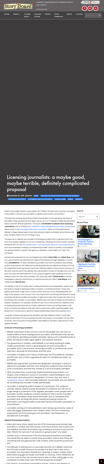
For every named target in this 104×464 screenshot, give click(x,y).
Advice (16, 14)
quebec (70, 199)
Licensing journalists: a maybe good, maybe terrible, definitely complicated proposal (49, 183)
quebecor (78, 199)
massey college (60, 199)
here (68, 310)
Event (36, 196)
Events (47, 14)
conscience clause (16, 379)
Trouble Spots (27, 15)
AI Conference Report (86, 289)
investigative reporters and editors (40, 199)
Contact (79, 14)
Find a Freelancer (58, 15)
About (69, 14)
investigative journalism (17, 199)
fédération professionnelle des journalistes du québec (60, 196)
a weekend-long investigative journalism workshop (50, 226)
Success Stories (37, 15)
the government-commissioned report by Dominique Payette (47, 244)
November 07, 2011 (15, 196)
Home (6, 14)
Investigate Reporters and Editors (32, 229)
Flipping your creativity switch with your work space (86, 266)
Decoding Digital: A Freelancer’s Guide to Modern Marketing (86, 242)
